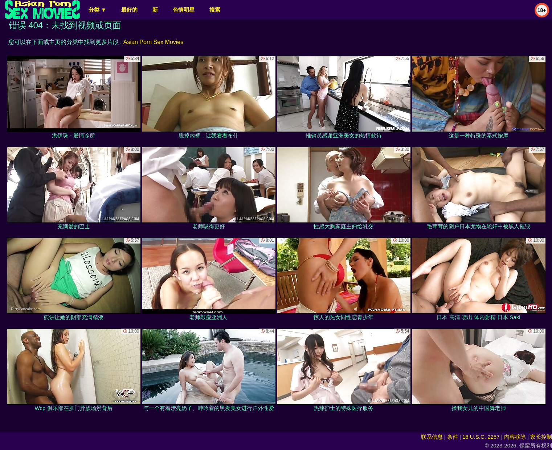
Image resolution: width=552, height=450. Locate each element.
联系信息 (432, 437)
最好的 (129, 10)
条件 (452, 437)
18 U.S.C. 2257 (481, 437)
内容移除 (515, 437)
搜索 (214, 10)
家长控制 (541, 437)
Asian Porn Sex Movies (153, 42)
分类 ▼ (97, 10)
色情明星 (184, 10)
